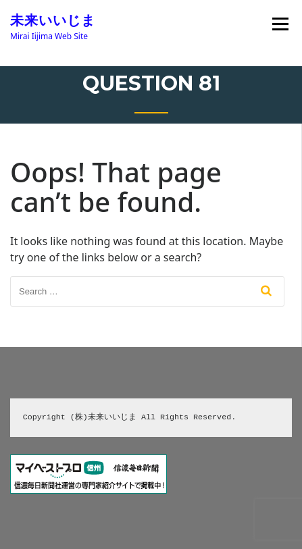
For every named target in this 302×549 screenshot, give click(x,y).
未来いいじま (52, 20)
